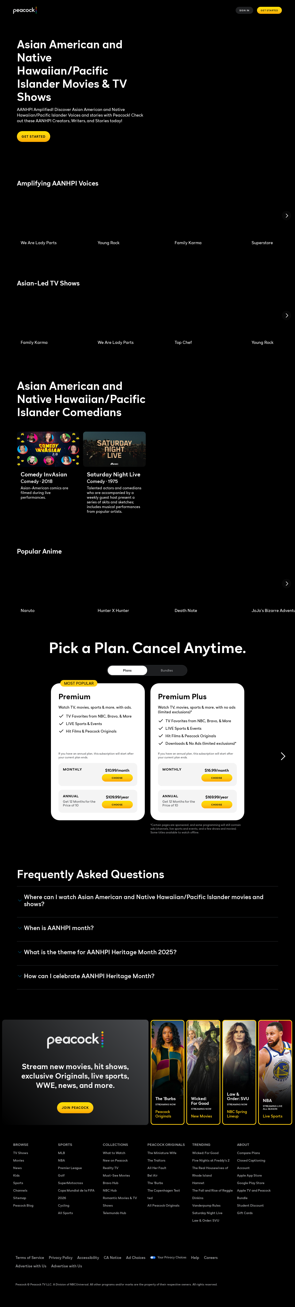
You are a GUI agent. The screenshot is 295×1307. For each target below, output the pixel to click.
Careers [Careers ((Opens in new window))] (218, 1257)
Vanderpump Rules (206, 1206)
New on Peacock (115, 1161)
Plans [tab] (127, 671)
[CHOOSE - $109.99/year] (117, 805)
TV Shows (20, 1153)
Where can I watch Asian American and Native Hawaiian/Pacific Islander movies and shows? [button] (141, 901)
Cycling (63, 1206)
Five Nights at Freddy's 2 (211, 1161)
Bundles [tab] (167, 671)
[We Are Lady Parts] (53, 216)
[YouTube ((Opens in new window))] (265, 1254)
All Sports (65, 1214)
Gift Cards (245, 1214)
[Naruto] (53, 584)
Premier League (70, 1168)
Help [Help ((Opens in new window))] (202, 1257)
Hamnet (198, 1183)
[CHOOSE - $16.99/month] (216, 778)
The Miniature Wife (161, 1153)
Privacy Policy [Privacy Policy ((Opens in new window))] (61, 1257)
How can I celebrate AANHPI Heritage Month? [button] (86, 976)
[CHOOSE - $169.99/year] (216, 805)
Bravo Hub (110, 1183)
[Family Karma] (207, 216)
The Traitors (156, 1161)
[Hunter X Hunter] (130, 584)
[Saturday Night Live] (114, 449)
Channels (20, 1191)
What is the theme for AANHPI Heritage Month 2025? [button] (97, 952)
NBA (61, 1161)
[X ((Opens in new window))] (253, 1268)
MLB (61, 1153)
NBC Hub (110, 1191)
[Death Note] (207, 584)
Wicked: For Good (205, 1153)
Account (243, 1168)
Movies (18, 1161)
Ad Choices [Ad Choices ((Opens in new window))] (136, 1257)
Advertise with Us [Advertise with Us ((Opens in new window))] (30, 1266)
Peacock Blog (23, 1206)
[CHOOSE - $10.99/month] (117, 778)
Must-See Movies (116, 1176)
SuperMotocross (70, 1183)
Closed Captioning (251, 1161)
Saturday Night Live (113, 474)
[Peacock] (25, 10)
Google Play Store (250, 1183)
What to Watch (114, 1153)
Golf (61, 1176)
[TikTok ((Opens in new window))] (253, 1254)
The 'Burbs (155, 1183)
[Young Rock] (130, 216)
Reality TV (111, 1168)
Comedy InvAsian (44, 474)
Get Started (269, 10)
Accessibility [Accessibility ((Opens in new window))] (88, 1257)
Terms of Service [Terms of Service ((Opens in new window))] (29, 1257)
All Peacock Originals (163, 1206)
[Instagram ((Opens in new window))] (240, 1268)
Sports (18, 1183)
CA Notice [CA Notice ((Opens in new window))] (112, 1257)
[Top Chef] (207, 316)
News (17, 1168)
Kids (16, 1176)
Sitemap (19, 1199)
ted (150, 1199)
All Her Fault (156, 1168)
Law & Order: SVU (205, 1221)
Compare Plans (248, 1153)
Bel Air (152, 1176)
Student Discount (250, 1206)
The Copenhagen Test (163, 1191)
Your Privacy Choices (175, 1257)
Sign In (244, 10)
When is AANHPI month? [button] (56, 928)
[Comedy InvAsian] (48, 449)
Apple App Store (249, 1176)
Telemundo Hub (114, 1214)
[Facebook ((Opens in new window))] (240, 1254)
